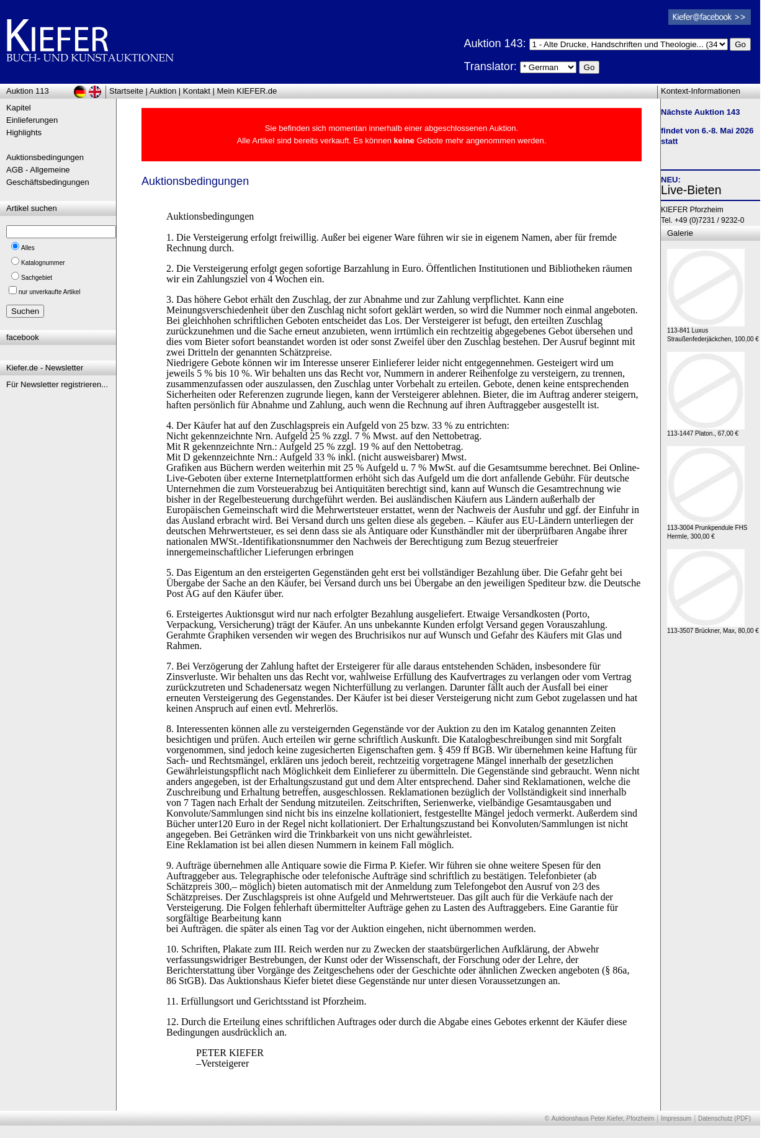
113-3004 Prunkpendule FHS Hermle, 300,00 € (707, 529)
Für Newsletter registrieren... (57, 384)
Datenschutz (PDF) (724, 1118)
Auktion (163, 91)
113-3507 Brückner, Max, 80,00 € (713, 627)
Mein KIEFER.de (247, 91)
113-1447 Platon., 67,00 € (706, 430)
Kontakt (196, 91)
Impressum (676, 1118)
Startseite (126, 91)
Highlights (24, 132)
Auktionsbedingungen (45, 157)
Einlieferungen (32, 120)
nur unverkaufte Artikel (50, 292)
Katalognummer (43, 262)
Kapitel (18, 107)
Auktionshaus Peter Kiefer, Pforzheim (603, 1118)
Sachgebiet (36, 277)
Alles (28, 247)
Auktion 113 (27, 91)
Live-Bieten (691, 190)
